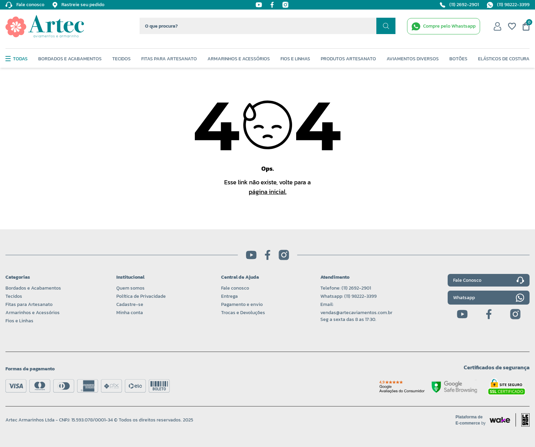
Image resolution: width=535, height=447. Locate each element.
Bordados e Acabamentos (70, 59)
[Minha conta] (497, 26)
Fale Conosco (488, 280)
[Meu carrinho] (526, 26)
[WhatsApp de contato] (443, 26)
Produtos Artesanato (348, 59)
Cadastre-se (129, 304)
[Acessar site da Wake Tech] (473, 420)
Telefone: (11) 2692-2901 (345, 288)
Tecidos (121, 59)
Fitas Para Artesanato (169, 59)
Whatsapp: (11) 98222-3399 (348, 296)
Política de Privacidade (141, 296)
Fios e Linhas (295, 59)
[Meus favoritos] (512, 26)
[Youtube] (259, 4)
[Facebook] (272, 5)
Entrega (229, 296)
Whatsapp (488, 297)
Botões (458, 59)
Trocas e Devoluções (243, 312)
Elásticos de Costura (504, 59)
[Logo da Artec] (44, 26)
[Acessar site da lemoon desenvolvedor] (523, 420)
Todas (16, 59)
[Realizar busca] (385, 26)
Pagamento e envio (242, 304)
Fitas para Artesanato (29, 304)
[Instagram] (285, 5)
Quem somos (130, 288)
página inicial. (268, 191)
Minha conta (129, 312)
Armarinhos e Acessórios (238, 59)
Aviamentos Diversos (413, 59)
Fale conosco (235, 288)
